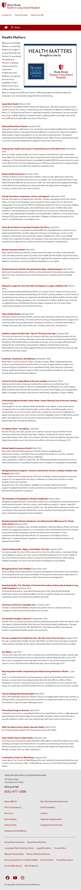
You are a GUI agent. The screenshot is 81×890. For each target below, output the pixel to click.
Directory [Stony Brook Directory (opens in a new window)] (8, 813)
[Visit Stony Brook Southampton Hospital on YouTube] (15, 878)
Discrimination (47, 860)
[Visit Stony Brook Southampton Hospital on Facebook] (7, 878)
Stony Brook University (14, 842)
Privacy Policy (60, 848)
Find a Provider (21, 15)
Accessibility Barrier (13, 866)
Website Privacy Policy (14, 854)
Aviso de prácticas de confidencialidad (21, 860)
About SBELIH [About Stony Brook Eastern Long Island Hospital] (10, 801)
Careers (44, 813)
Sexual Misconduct (64, 860)
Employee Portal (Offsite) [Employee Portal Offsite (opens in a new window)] (15, 831)
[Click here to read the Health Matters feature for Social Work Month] (10, 104)
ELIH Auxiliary (10, 819)
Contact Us (7, 15)
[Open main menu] (15, 28)
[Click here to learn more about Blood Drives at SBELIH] (14, 126)
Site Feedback (32, 866)
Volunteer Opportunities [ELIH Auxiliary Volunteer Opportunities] (51, 819)
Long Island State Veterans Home (19, 848)
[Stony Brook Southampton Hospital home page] (40, 6)
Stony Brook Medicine (36, 842)
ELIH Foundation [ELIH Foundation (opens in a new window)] (47, 807)
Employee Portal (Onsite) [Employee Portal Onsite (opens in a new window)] (51, 825)
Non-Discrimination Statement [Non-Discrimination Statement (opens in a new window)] (54, 801)
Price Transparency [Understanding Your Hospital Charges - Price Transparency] (12, 807)
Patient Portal (10, 825)
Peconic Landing (10, 62)
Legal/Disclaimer (43, 848)
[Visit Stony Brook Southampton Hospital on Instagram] (22, 878)
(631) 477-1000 (15, 791)
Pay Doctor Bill (37, 15)
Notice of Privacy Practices (38, 854)
